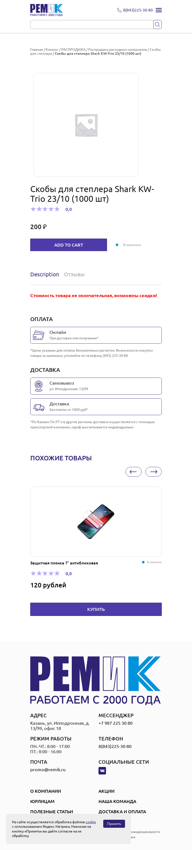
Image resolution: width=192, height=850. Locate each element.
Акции (106, 790)
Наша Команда (117, 801)
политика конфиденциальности (137, 832)
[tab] (46, 274)
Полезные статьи (51, 811)
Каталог (52, 50)
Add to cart (68, 244)
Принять (114, 824)
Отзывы (74, 274)
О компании (45, 790)
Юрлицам (42, 801)
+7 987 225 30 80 (115, 722)
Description (44, 274)
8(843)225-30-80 (115, 746)
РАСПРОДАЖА (73, 50)
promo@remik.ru (48, 769)
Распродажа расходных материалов (117, 50)
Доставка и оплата (122, 811)
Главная (36, 50)
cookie (91, 822)
